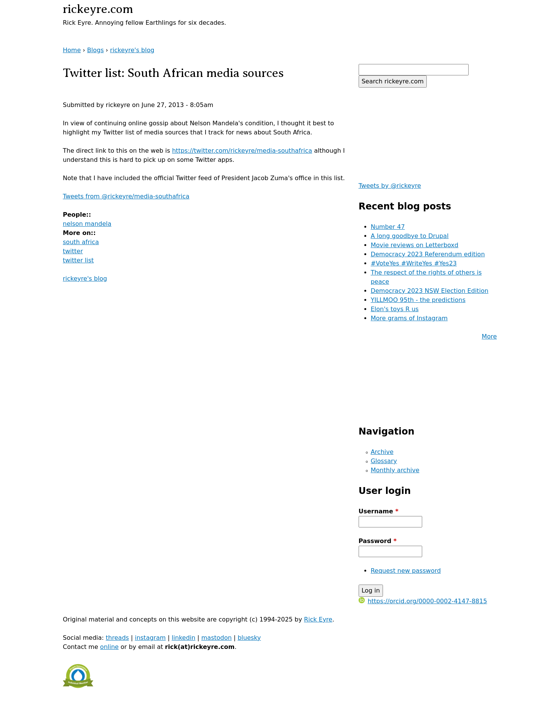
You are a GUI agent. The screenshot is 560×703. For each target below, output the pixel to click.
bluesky (249, 637)
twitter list (78, 260)
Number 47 (388, 226)
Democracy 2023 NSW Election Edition (429, 290)
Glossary (384, 461)
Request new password (406, 570)
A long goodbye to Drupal (410, 236)
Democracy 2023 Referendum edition (428, 254)
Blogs (95, 50)
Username (379, 511)
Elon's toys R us (395, 309)
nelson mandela (87, 223)
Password (378, 541)
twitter (73, 251)
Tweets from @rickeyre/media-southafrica (126, 196)
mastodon (216, 637)
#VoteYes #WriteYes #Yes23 (414, 263)
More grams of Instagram (409, 318)
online (109, 646)
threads (117, 637)
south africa (81, 242)
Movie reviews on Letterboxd (414, 245)
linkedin (183, 637)
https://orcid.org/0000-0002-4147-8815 (423, 601)
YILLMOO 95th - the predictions (418, 300)
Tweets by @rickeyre (390, 185)
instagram (150, 637)
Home (72, 50)
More (489, 336)
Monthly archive (395, 470)
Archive (382, 451)
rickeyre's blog (132, 50)
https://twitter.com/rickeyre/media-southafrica (242, 150)
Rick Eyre (318, 619)
